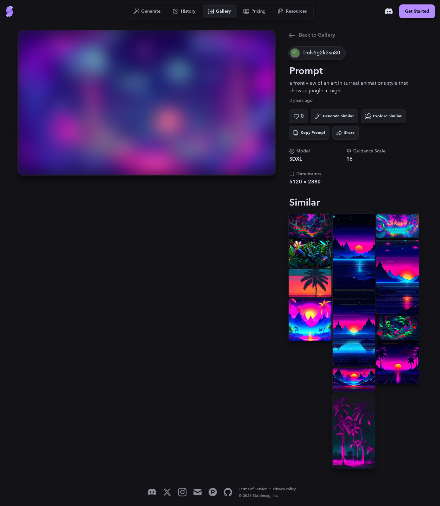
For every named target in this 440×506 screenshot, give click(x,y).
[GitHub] (228, 492)
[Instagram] (182, 492)
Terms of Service (253, 489)
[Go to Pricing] (254, 11)
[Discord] (388, 11)
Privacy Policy (284, 489)
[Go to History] (184, 11)
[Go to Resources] (292, 11)
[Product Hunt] (212, 492)
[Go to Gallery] (219, 11)
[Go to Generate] (147, 11)
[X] (167, 492)
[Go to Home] (9, 11)
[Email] (197, 492)
